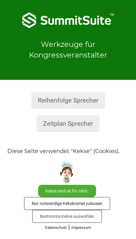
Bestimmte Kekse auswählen (67, 216)
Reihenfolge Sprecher (68, 100)
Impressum (81, 227)
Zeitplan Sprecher (68, 123)
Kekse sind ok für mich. (67, 191)
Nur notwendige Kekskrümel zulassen (67, 203)
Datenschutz (56, 227)
